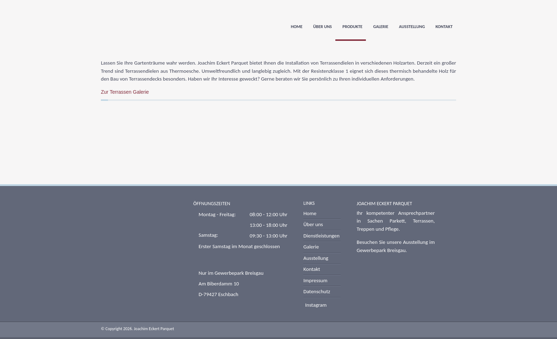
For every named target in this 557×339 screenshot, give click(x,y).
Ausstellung (412, 26)
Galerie (380, 26)
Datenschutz (316, 291)
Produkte (352, 26)
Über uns (322, 26)
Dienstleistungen (321, 236)
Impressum (315, 280)
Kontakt (444, 26)
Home (297, 26)
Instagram (316, 305)
